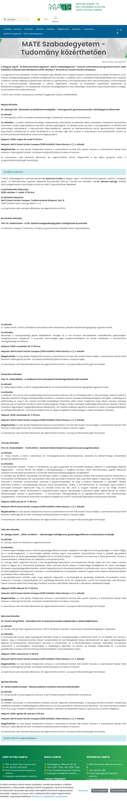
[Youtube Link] (117, 33)
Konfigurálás (83, 791)
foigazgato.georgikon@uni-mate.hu (106, 705)
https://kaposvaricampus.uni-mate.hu (19, 751)
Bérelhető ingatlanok (13, 33)
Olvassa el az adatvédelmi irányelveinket (49, 796)
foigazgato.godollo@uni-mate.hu (21, 702)
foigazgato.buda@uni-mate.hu (62, 699)
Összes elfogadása (99, 791)
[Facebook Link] (117, 30)
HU (46, 19)
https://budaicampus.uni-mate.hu (63, 696)
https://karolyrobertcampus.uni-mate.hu (63, 748)
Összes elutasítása (118, 791)
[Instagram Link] (120, 30)
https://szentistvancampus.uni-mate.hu (20, 698)
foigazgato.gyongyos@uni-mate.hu (64, 752)
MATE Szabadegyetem (33, 33)
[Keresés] (18, 19)
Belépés (55, 19)
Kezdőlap (8, 29)
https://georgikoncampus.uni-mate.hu (103, 701)
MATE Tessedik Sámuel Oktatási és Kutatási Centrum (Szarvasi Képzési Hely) (22, 720)
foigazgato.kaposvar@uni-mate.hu (22, 755)
